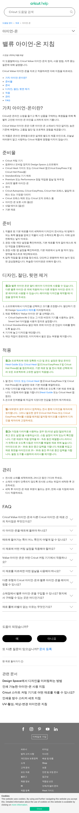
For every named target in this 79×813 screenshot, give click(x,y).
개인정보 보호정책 (29, 758)
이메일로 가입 (40, 736)
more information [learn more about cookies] (19, 805)
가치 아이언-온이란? (16, 77)
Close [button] (39, 809)
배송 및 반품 (47, 758)
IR (22, 786)
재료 (17, 23)
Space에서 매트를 (26, 309)
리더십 (45, 749)
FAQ (7, 100)
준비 (7, 85)
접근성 (45, 776)
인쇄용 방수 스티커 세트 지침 (21, 698)
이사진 (45, 754)
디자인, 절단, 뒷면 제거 (17, 88)
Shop (44, 763)
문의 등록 (45, 649)
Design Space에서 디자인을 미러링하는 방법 (32, 681)
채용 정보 (25, 781)
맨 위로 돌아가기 (12, 661)
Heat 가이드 (48, 790)
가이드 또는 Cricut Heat (26, 381)
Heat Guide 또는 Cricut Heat (21, 364)
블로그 (24, 776)
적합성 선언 (47, 781)
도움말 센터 (7, 23)
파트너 (24, 749)
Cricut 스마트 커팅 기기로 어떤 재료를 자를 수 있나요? (38, 692)
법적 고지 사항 (27, 754)
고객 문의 (25, 767)
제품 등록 (25, 790)
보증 (44, 767)
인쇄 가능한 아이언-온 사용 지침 (23, 686)
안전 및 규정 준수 (50, 772)
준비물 (8, 81)
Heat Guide (46, 392)
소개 (23, 763)
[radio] (17, 638)
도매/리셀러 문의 (50, 786)
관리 (7, 96)
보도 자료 (25, 772)
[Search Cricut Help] (39, 11)
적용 (7, 92)
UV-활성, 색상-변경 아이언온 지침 (24, 704)
